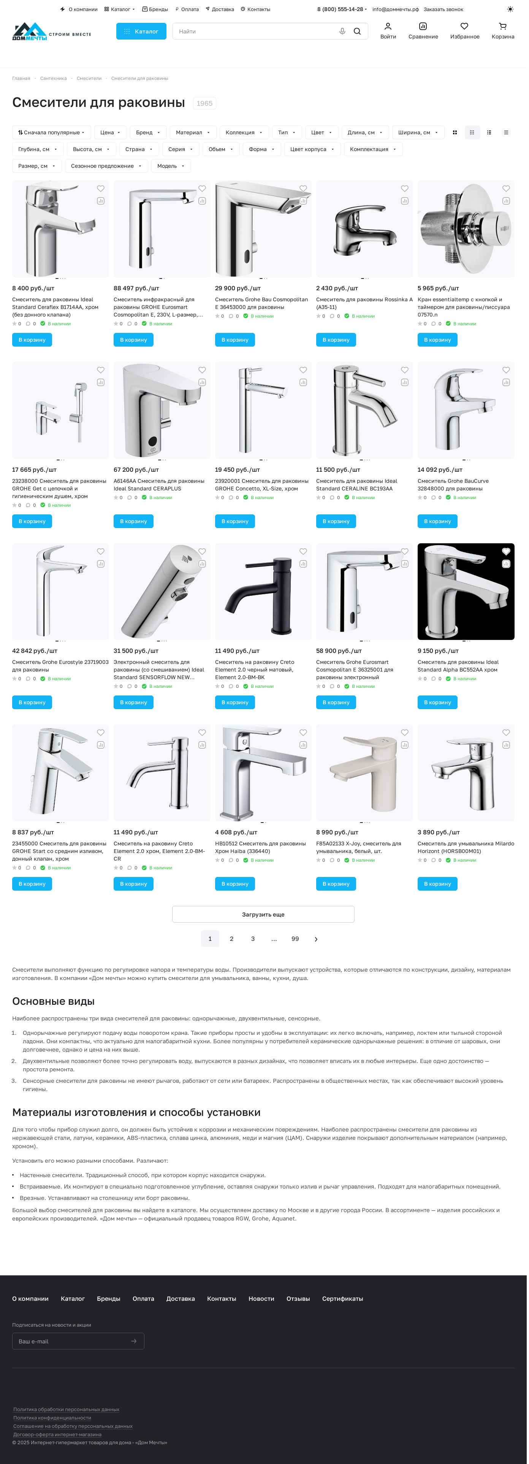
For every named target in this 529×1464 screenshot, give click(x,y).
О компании (30, 1298)
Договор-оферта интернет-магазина (57, 1434)
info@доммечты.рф (395, 9)
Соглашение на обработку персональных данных (73, 1426)
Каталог (73, 1298)
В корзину (32, 339)
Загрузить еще (263, 914)
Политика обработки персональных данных (66, 1409)
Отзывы (298, 1298)
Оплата (143, 1298)
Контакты (221, 1298)
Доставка (180, 1298)
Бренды (108, 1298)
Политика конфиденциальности (52, 1418)
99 (295, 938)
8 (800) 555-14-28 (340, 9)
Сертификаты (342, 1298)
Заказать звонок (443, 9)
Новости (261, 1298)
